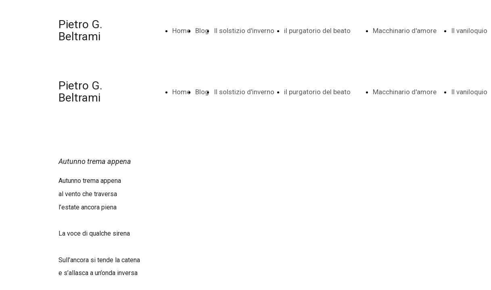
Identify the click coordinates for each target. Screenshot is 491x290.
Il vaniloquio (469, 31)
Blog (202, 31)
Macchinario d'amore (405, 31)
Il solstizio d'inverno (244, 31)
